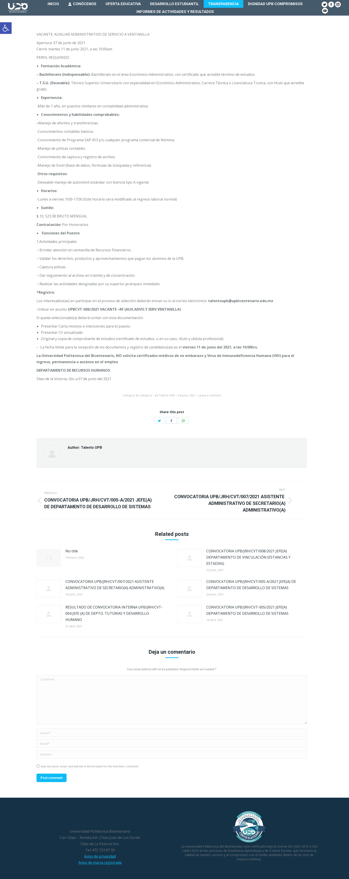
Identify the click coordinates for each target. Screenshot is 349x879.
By (164, 395)
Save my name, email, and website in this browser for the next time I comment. (90, 766)
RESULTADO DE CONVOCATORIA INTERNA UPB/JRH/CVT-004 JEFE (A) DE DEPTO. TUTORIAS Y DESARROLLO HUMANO (113, 613)
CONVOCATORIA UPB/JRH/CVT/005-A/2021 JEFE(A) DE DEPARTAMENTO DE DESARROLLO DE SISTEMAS (251, 584)
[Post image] (49, 558)
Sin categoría (144, 395)
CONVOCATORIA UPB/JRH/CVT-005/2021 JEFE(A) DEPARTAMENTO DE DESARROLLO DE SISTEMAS (247, 610)
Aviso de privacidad (100, 856)
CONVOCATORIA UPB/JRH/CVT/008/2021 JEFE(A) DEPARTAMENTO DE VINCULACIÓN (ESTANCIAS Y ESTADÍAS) (248, 557)
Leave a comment (210, 395)
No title (71, 551)
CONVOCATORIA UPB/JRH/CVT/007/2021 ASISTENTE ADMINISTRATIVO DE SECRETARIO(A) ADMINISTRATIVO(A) (114, 584)
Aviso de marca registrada (100, 862)
